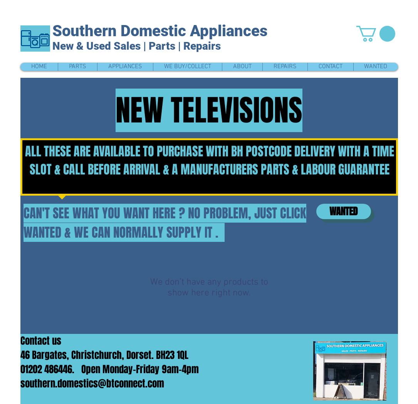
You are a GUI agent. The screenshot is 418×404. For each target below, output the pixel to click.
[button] (375, 34)
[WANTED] (343, 211)
